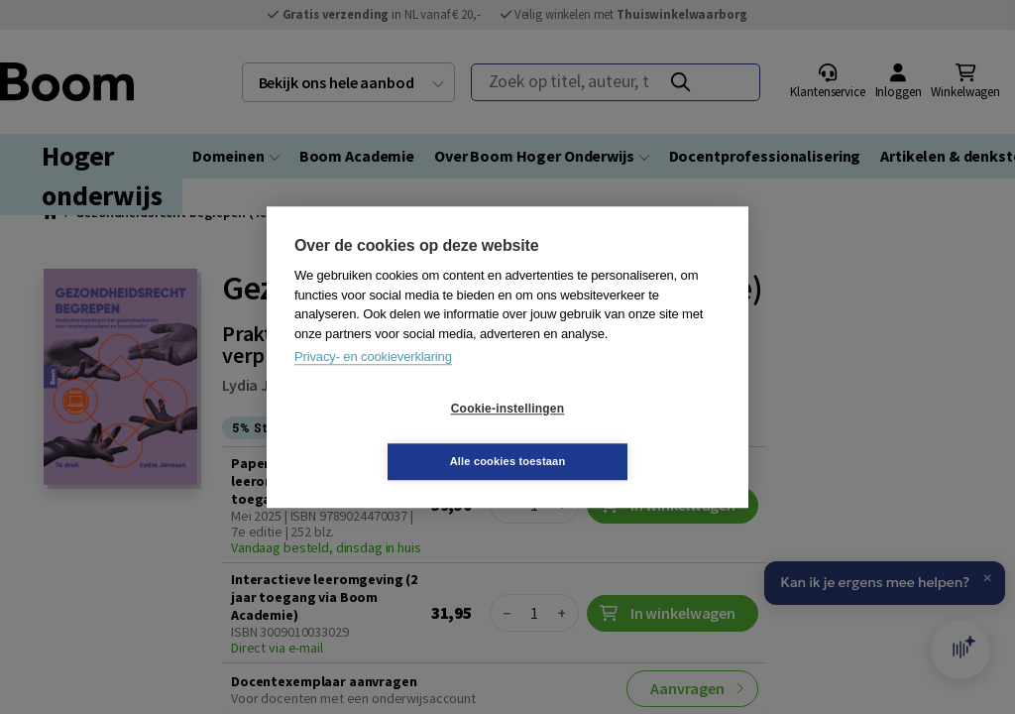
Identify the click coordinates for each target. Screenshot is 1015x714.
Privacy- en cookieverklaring (373, 383)
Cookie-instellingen (389, 435)
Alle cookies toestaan (626, 434)
